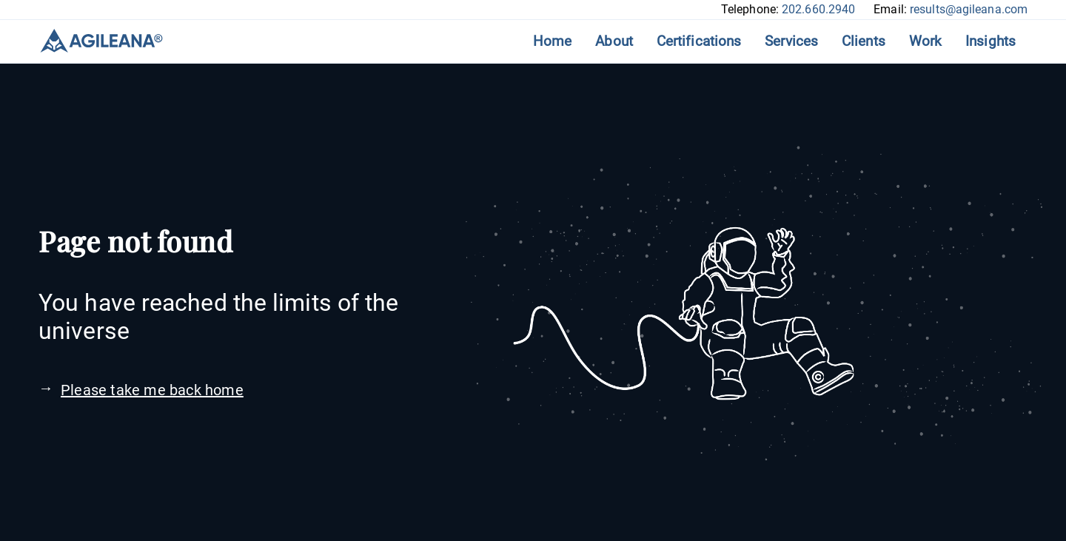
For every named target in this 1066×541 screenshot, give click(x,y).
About (614, 41)
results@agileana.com (969, 9)
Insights (990, 41)
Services (791, 41)
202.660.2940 (818, 9)
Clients (863, 41)
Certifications (699, 41)
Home (552, 41)
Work (925, 41)
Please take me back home (152, 390)
